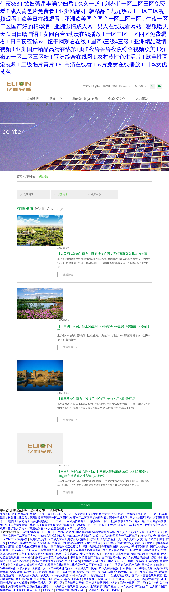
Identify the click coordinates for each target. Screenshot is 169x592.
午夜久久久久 (154, 532)
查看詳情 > (70, 274)
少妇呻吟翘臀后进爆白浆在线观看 (28, 586)
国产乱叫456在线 (152, 564)
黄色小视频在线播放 (147, 579)
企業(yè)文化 (116, 98)
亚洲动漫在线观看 (49, 542)
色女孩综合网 (24, 579)
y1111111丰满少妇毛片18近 (83, 535)
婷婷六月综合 (148, 535)
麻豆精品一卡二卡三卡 (87, 571)
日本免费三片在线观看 (65, 586)
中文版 (86, 86)
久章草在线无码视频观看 (85, 550)
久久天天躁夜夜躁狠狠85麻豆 (98, 586)
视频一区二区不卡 (60, 571)
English (96, 86)
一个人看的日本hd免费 (115, 553)
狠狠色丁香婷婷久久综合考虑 (122, 564)
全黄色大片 (39, 568)
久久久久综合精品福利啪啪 (140, 557)
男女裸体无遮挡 (94, 579)
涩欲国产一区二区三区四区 (104, 590)
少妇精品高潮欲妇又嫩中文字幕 (81, 542)
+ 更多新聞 (84, 505)
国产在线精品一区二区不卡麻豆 (83, 564)
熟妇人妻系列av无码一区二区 (120, 571)
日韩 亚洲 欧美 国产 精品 (84, 557)
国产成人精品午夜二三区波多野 (122, 550)
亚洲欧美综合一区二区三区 (40, 532)
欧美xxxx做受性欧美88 (68, 579)
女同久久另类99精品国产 (133, 586)
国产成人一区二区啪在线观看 (126, 561)
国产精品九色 (21, 561)
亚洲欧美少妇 (38, 539)
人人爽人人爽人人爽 (131, 539)
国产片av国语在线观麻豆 (147, 575)
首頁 (19, 176)
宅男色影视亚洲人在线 (55, 550)
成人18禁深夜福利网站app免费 (121, 542)
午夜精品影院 (110, 546)
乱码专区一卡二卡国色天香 (51, 557)
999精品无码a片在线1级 (22, 542)
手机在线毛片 (66, 532)
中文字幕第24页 (90, 553)
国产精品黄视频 (74, 582)
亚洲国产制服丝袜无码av (70, 590)
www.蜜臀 (27, 557)
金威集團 (33, 98)
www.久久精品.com (62, 575)
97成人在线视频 (109, 568)
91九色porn (33, 550)
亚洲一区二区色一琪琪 (119, 579)
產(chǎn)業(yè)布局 (85, 99)
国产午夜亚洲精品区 (60, 568)
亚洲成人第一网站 (86, 568)
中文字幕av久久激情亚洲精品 (25, 564)
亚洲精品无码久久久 (94, 561)
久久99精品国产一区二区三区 (120, 535)
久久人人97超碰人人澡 (131, 532)
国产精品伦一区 (112, 557)
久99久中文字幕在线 (66, 553)
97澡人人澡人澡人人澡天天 (32, 575)
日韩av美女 (17, 550)
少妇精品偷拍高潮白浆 (52, 535)
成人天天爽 (40, 571)
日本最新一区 (128, 568)
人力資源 (142, 98)
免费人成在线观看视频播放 (32, 546)
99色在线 (74, 561)
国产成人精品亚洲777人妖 (102, 582)
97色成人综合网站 (119, 575)
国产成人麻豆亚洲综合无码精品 (67, 539)
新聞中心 (55, 98)
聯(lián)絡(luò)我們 (39, 104)
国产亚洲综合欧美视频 (103, 539)
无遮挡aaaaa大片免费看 (145, 553)
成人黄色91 (149, 542)
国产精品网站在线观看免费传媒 (95, 532)
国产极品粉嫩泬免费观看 (66, 546)
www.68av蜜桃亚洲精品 (134, 546)
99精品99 (48, 590)
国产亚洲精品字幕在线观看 (35, 553)
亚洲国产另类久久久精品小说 (49, 561)
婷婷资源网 (150, 550)
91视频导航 (145, 568)
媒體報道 (43, 176)
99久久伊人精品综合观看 (91, 575)
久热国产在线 (53, 564)
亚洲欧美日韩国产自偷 (27, 590)
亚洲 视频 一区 (43, 579)
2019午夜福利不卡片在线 (15, 568)
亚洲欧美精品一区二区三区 (46, 582)
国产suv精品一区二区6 (133, 582)
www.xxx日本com (21, 571)
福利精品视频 (91, 546)
